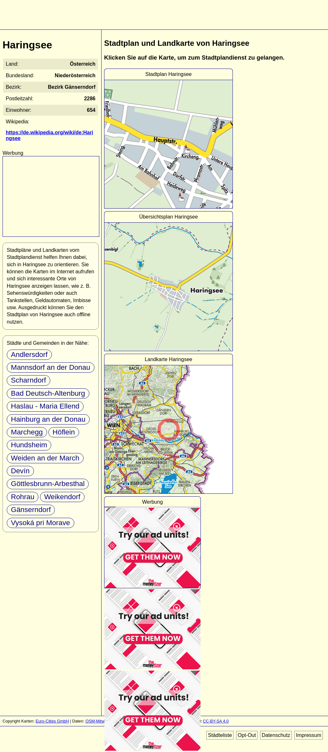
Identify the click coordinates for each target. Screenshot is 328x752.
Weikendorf (62, 497)
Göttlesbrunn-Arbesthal (48, 484)
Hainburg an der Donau (48, 419)
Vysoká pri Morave (40, 523)
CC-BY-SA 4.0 (216, 721)
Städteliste (220, 735)
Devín (20, 471)
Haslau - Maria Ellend (45, 406)
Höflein (64, 432)
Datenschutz (276, 735)
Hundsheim (29, 445)
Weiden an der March (45, 458)
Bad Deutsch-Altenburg (48, 393)
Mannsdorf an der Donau (50, 367)
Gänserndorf (31, 510)
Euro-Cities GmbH (52, 721)
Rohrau (22, 497)
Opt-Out (247, 735)
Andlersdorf (29, 355)
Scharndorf (28, 380)
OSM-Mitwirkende (102, 721)
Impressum (308, 735)
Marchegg (27, 432)
